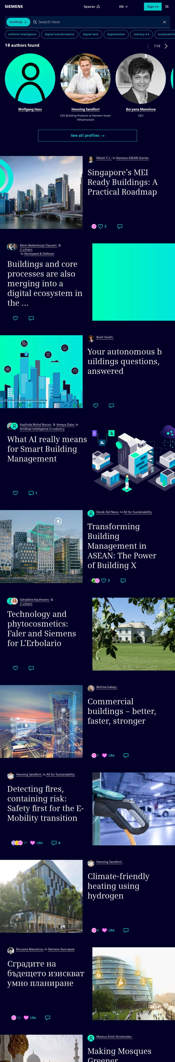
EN (121, 6)
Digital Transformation (60, 34)
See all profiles (87, 135)
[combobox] (99, 22)
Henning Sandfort (85, 109)
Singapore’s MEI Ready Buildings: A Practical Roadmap (123, 182)
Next (166, 46)
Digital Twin (91, 34)
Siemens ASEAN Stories (132, 158)
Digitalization (116, 34)
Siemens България (61, 949)
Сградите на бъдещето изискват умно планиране (45, 973)
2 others (26, 249)
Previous (148, 46)
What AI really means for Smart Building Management (47, 449)
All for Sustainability (138, 512)
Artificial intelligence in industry (42, 429)
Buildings (16, 21)
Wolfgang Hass (30, 109)
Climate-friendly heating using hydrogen (118, 886)
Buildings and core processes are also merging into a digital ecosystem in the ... (44, 283)
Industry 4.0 (141, 34)
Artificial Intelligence (22, 34)
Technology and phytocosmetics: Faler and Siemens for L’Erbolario (41, 628)
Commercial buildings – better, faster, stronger (122, 711)
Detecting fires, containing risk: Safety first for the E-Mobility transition (45, 803)
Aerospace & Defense (39, 254)
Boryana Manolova (141, 109)
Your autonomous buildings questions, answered (125, 361)
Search (35, 22)
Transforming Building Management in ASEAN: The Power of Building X (122, 546)
